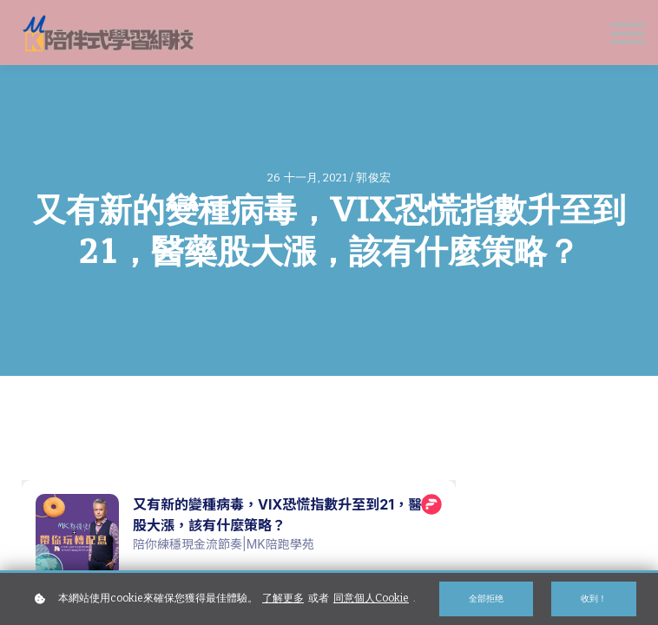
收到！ (594, 598)
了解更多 (283, 598)
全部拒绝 (486, 598)
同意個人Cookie (371, 598)
